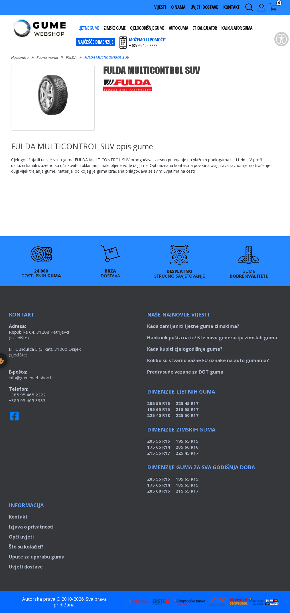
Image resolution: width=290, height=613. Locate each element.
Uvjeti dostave (204, 7)
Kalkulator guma (236, 28)
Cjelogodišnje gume (147, 28)
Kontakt (231, 7)
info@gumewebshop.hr (31, 377)
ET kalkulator (204, 28)
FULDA (71, 57)
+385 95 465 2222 (27, 395)
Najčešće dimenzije (95, 42)
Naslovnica (20, 57)
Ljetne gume (88, 28)
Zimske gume (114, 28)
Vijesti (160, 7)
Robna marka (47, 57)
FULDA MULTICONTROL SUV (106, 57)
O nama (178, 7)
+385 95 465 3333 (27, 400)
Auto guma (178, 28)
